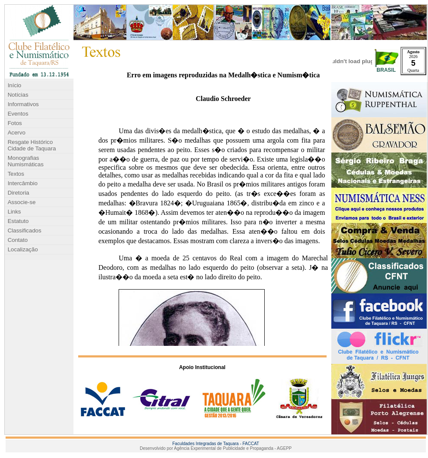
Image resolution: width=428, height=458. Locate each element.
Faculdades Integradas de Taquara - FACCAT (215, 443)
